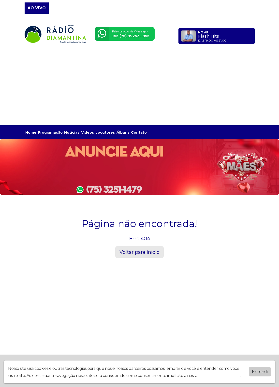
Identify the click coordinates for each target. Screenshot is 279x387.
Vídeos (87, 132)
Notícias (71, 132)
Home (30, 132)
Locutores (105, 132)
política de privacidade (219, 375)
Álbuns (123, 132)
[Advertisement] (139, 87)
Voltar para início (139, 252)
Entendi (260, 371)
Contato (139, 132)
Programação (50, 132)
